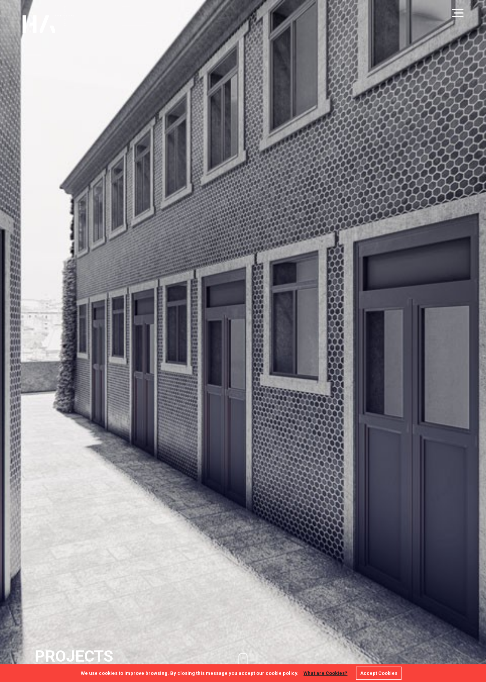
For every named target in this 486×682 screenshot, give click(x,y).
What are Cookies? (325, 673)
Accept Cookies (378, 673)
